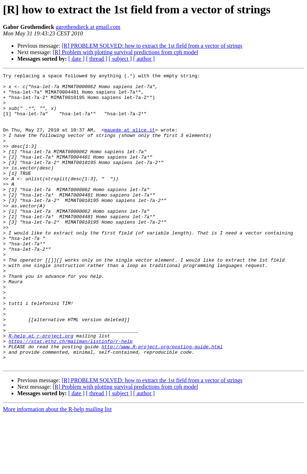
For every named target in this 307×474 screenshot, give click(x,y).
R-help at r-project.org (41, 388)
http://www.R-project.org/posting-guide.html (161, 401)
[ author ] (144, 59)
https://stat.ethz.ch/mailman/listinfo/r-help (71, 395)
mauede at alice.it (129, 141)
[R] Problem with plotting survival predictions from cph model (125, 52)
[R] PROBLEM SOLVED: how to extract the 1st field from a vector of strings (152, 46)
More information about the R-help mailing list (57, 468)
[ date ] (76, 59)
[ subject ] (120, 59)
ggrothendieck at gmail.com (88, 27)
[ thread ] (96, 59)
